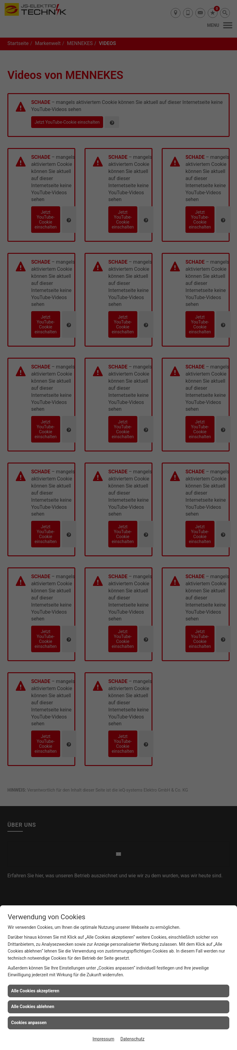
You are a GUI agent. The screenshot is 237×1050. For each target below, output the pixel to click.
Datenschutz (132, 1038)
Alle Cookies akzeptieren (35, 990)
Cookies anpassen (29, 1022)
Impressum (103, 1038)
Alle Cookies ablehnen (32, 1006)
